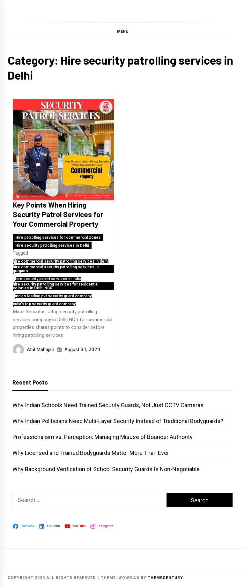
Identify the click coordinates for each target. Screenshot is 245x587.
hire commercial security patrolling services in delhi (60, 261)
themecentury (165, 578)
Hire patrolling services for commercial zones (58, 237)
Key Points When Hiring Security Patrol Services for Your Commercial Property (58, 214)
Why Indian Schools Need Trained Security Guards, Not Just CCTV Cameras (108, 405)
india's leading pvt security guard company (53, 296)
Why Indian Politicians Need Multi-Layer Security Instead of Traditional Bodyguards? (117, 421)
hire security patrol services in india (48, 279)
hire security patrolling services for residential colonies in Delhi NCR (55, 286)
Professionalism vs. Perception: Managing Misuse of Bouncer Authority (102, 437)
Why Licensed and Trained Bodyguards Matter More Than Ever (90, 452)
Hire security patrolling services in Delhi (52, 245)
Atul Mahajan (40, 349)
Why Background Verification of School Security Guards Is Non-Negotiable (106, 469)
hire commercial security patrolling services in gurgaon (56, 269)
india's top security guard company (44, 304)
